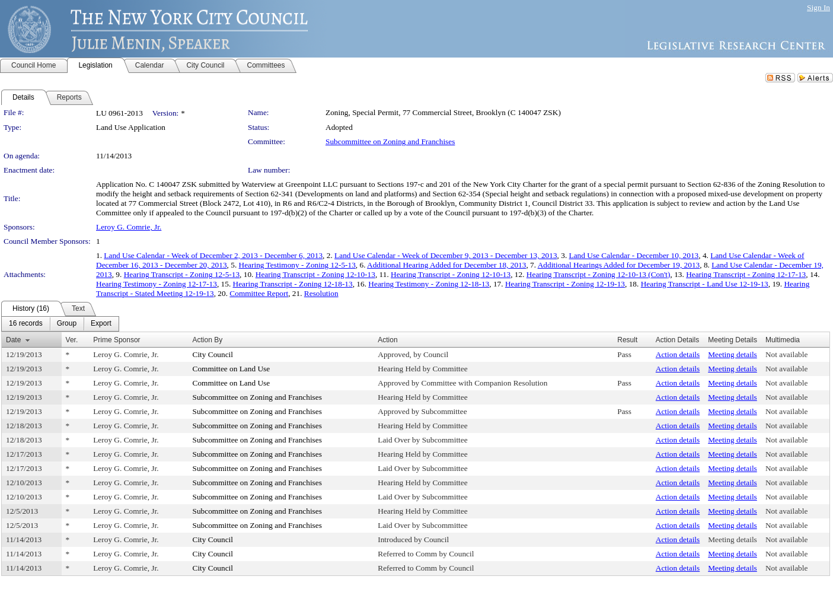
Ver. (72, 340)
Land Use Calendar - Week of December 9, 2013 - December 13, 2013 (445, 255)
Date (13, 340)
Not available (786, 354)
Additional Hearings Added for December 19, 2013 (619, 264)
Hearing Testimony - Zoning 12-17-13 (156, 283)
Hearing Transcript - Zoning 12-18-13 (293, 283)
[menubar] (60, 324)
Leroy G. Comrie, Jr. (128, 226)
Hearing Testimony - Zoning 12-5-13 (297, 264)
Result (627, 340)
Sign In (818, 7)
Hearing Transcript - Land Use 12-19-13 (704, 283)
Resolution (321, 293)
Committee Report (258, 293)
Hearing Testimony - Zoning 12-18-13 (428, 283)
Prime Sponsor (116, 340)
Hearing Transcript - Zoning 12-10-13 (315, 274)
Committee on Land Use (231, 368)
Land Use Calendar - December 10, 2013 (634, 255)
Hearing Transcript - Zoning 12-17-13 (746, 274)
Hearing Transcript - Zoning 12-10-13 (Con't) (598, 274)
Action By (208, 340)
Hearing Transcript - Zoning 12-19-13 (565, 283)
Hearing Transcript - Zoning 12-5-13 (182, 274)
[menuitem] (26, 324)
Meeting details (732, 354)
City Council (213, 354)
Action (387, 340)
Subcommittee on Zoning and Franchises (390, 141)
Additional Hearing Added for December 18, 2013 (446, 264)
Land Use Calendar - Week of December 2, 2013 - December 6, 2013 (213, 255)
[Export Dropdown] (101, 324)
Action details (678, 354)
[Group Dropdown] (67, 324)
